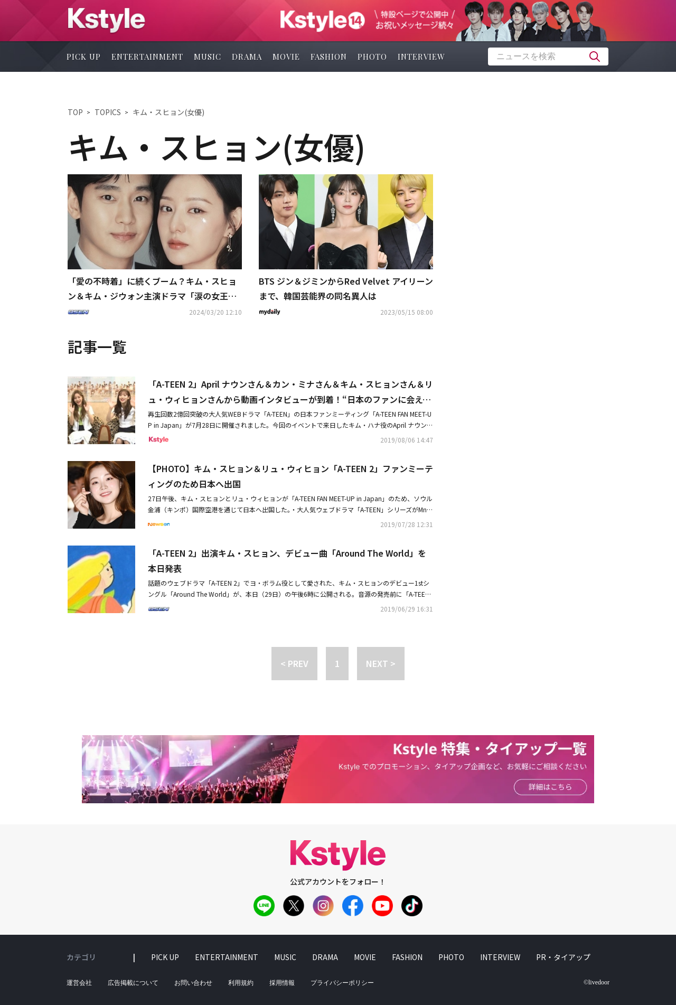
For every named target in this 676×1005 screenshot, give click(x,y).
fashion (329, 56)
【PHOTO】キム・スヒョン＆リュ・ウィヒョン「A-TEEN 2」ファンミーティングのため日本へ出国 (290, 476)
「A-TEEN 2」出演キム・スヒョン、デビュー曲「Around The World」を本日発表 (287, 561)
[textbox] (548, 56)
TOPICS (108, 112)
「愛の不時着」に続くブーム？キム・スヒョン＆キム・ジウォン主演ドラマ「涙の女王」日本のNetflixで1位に (152, 289)
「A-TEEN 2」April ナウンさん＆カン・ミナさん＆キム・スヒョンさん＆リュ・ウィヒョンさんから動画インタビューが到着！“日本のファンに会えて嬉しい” (290, 392)
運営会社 (79, 983)
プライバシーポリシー (342, 983)
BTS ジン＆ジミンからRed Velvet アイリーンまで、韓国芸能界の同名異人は (346, 289)
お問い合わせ (193, 983)
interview (421, 56)
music (207, 56)
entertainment (147, 56)
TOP (75, 112)
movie (286, 56)
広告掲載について (133, 983)
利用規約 (240, 983)
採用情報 (282, 983)
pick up (84, 56)
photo (372, 56)
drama (247, 56)
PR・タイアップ (563, 957)
